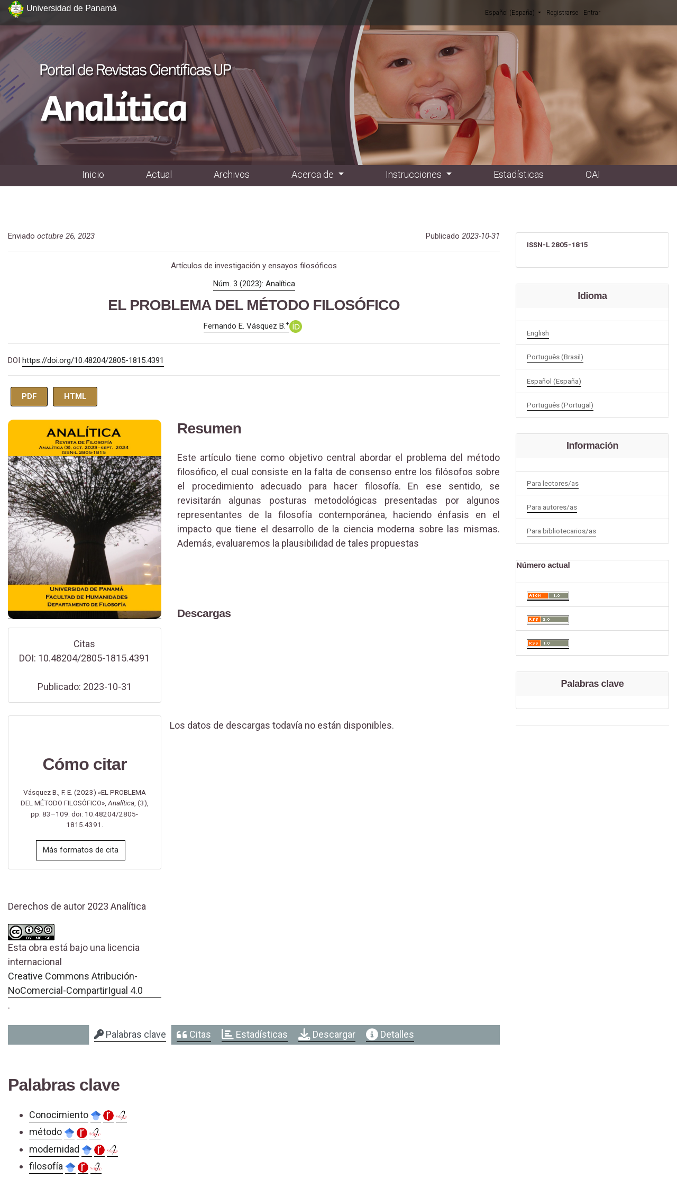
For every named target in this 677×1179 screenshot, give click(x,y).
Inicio (93, 174)
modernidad (54, 1149)
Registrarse (562, 12)
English (538, 333)
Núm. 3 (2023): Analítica (254, 283)
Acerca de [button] (313, 174)
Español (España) (513, 12)
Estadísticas (518, 174)
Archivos (232, 174)
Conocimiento (58, 1114)
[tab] (130, 1035)
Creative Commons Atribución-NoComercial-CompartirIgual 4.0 (75, 983)
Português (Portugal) (560, 405)
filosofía (46, 1166)
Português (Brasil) (555, 356)
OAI (592, 174)
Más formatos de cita (80, 850)
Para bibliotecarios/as (561, 531)
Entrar (591, 12)
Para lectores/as (553, 483)
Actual (159, 174)
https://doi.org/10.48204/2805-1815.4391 (93, 360)
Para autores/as (552, 507)
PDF (29, 396)
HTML (75, 396)
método (45, 1131)
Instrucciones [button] (415, 174)
